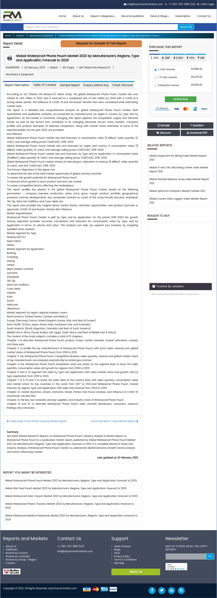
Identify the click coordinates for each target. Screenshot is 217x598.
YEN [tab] (190, 58)
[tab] (44, 85)
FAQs (115, 553)
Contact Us (204, 16)
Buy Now (180, 99)
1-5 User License (165, 77)
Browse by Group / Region (19, 560)
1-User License (164, 69)
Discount (164, 133)
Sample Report (70, 85)
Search (186, 27)
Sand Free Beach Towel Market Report (114, 421)
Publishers (10, 550)
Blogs (115, 550)
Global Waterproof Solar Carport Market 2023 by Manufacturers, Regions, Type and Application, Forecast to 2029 (71, 496)
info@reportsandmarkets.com (145, 4)
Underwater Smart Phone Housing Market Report (37, 421)
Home (62, 16)
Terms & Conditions (124, 560)
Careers (9, 563)
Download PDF (197, 133)
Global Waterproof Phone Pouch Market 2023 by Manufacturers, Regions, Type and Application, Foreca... (109, 35)
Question (197, 125)
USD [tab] (155, 58)
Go (210, 556)
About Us (78, 16)
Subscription (182, 16)
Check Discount (122, 85)
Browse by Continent (16, 556)
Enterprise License (166, 85)
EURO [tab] (178, 58)
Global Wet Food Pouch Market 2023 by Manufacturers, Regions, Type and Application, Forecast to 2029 (65, 488)
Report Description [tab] (17, 85)
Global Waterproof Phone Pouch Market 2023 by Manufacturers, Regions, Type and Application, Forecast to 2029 (77, 58)
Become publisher (132, 16)
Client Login (205, 4)
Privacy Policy (120, 556)
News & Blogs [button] (160, 16)
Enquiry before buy (95, 85)
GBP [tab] (166, 58)
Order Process (121, 546)
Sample (163, 125)
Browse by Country (15, 553)
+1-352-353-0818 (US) (182, 4)
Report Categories (101, 16)
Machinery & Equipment (41, 35)
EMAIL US (136, 571)
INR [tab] (201, 58)
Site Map (117, 563)
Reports (20, 35)
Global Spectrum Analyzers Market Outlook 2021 (177, 191)
